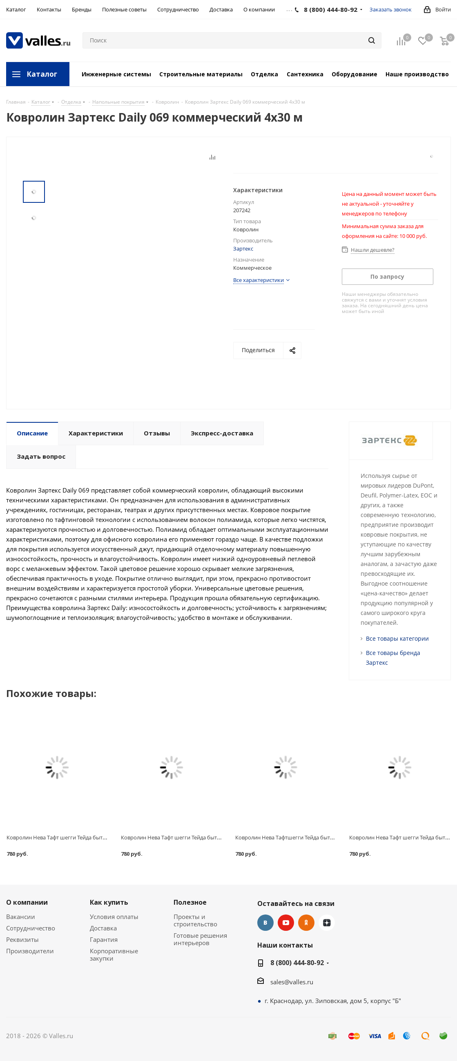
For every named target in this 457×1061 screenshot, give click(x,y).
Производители (30, 951)
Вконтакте (265, 923)
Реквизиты (22, 939)
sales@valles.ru (291, 982)
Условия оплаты (114, 916)
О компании (27, 902)
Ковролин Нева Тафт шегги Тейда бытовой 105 (66, 837)
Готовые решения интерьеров (200, 939)
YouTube (286, 923)
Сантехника (305, 74)
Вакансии (20, 916)
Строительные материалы (201, 74)
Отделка (264, 74)
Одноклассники (306, 923)
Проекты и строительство (195, 920)
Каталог (42, 74)
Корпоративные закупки (114, 954)
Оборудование (354, 74)
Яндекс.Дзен (327, 923)
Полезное (190, 902)
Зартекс (243, 248)
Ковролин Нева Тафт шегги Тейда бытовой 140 (180, 837)
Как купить (109, 902)
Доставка (103, 928)
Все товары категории (397, 638)
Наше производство (417, 74)
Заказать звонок (391, 9)
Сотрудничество (30, 928)
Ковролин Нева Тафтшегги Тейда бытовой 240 (293, 837)
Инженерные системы (116, 74)
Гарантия (104, 939)
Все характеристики (258, 280)
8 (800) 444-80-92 (297, 962)
